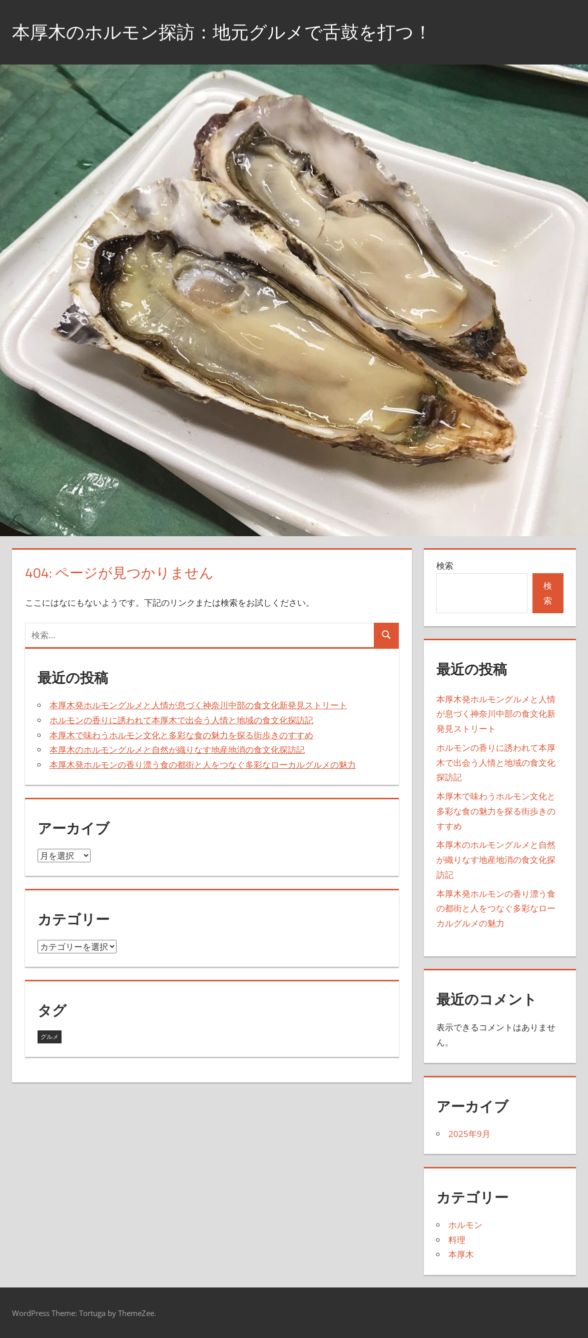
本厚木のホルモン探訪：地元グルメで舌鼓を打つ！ (222, 32)
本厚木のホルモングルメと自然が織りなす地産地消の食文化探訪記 (177, 749)
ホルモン (465, 1224)
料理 (456, 1239)
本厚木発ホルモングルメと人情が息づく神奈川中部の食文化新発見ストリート (198, 705)
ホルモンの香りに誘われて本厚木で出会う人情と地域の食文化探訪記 (181, 720)
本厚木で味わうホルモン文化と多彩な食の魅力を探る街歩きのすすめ (181, 735)
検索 (444, 565)
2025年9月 (469, 1133)
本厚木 (461, 1254)
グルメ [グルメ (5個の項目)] (50, 1036)
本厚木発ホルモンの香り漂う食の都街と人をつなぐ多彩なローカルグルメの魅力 (203, 764)
